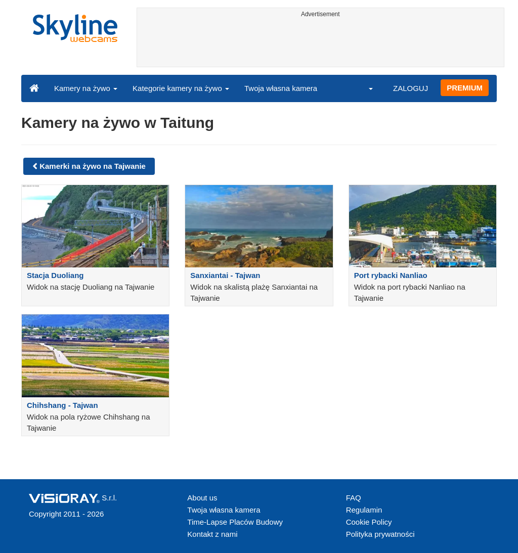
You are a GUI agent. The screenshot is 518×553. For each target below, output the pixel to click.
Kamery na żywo (85, 88)
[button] (364, 88)
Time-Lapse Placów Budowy (235, 522)
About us (202, 497)
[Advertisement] (320, 44)
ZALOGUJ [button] (410, 88)
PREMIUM (465, 87)
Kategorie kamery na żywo (181, 88)
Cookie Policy (369, 522)
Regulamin (364, 509)
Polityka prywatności (380, 534)
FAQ (353, 497)
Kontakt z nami (212, 534)
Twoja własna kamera (280, 88)
